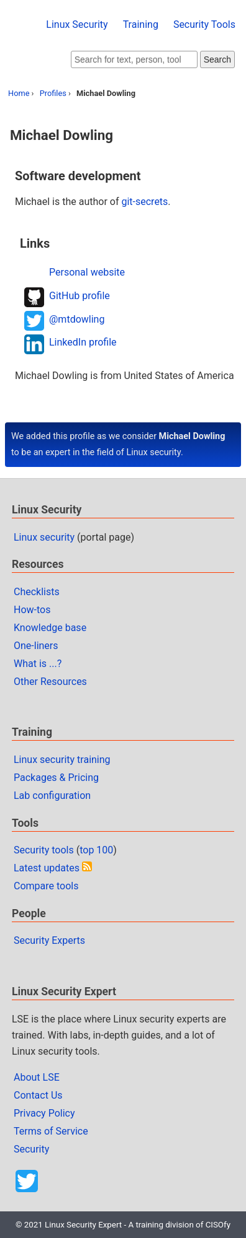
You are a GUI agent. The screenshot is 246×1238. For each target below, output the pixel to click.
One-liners (36, 646)
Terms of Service (51, 1131)
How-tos (32, 610)
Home (18, 93)
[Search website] (134, 59)
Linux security (44, 537)
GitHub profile (79, 296)
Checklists (37, 592)
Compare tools (46, 886)
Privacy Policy (44, 1113)
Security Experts (49, 940)
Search (217, 59)
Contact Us (38, 1095)
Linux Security (76, 24)
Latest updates (47, 868)
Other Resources (50, 681)
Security (31, 1149)
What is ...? (38, 663)
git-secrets (144, 201)
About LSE (37, 1077)
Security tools (44, 850)
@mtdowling (76, 319)
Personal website (87, 272)
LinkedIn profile (83, 342)
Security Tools (204, 24)
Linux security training (62, 759)
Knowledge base (50, 628)
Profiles (53, 93)
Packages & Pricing (56, 777)
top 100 (96, 850)
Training (140, 24)
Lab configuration (52, 795)
